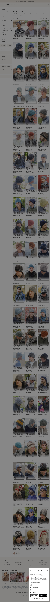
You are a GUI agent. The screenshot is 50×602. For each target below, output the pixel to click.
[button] (38, 598)
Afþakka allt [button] (34, 595)
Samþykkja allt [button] (43, 595)
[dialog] (39, 584)
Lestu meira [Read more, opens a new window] (37, 582)
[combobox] (47, 570)
